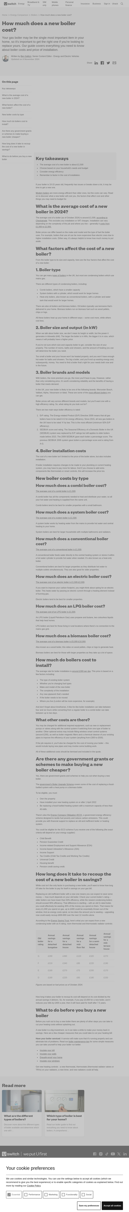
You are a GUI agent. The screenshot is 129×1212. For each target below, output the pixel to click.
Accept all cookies (112, 1206)
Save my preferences (89, 1206)
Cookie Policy (34, 1185)
